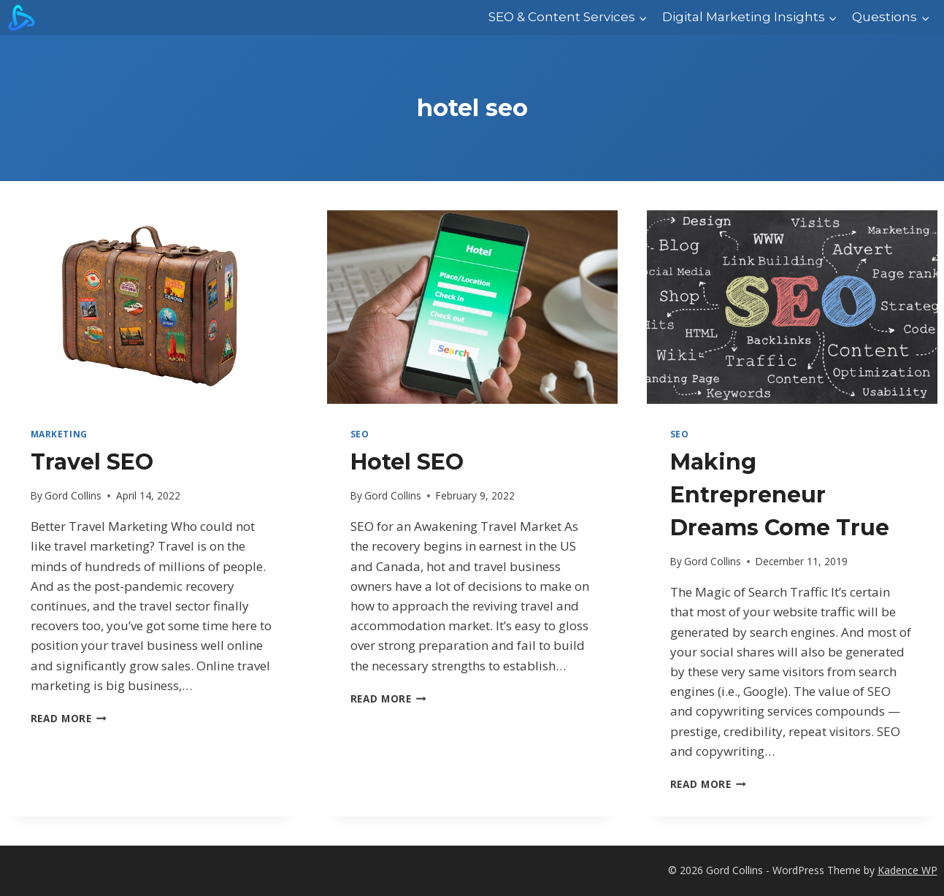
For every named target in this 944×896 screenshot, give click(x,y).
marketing (59, 434)
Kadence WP (907, 870)
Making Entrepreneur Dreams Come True (779, 494)
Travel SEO (92, 461)
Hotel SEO (407, 461)
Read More (69, 718)
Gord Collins (73, 495)
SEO (359, 434)
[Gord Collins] (21, 17)
